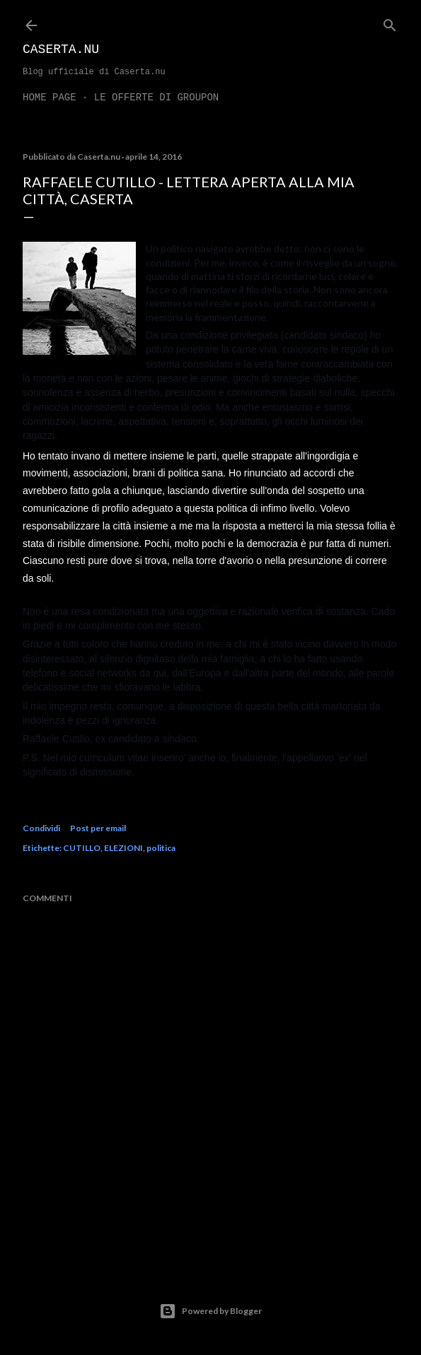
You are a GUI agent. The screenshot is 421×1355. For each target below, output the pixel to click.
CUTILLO (81, 848)
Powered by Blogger (210, 1311)
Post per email (98, 828)
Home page (49, 97)
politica (160, 848)
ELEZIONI (123, 848)
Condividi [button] (41, 828)
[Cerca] (389, 22)
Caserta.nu (61, 49)
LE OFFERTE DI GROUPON (156, 97)
